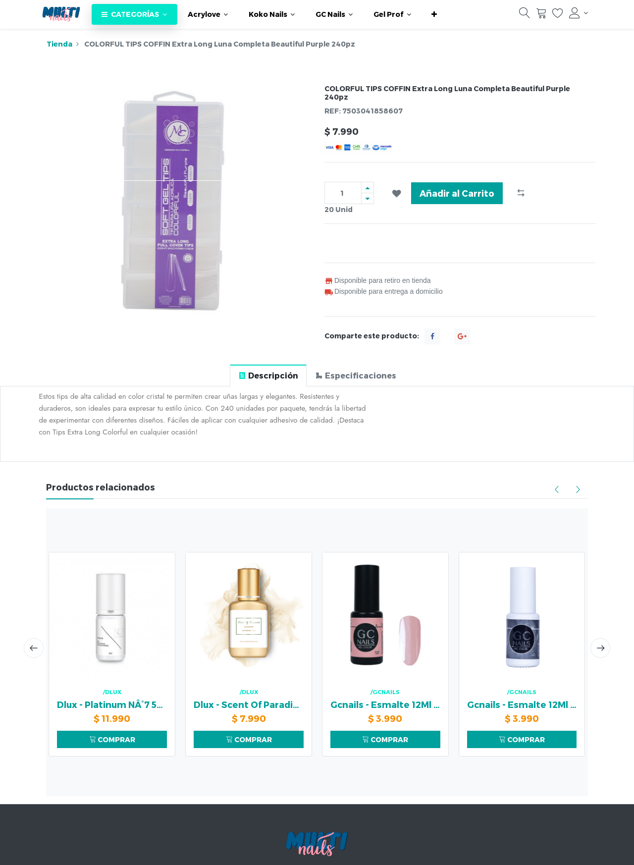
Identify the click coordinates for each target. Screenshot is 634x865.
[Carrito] (541, 15)
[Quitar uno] (367, 198)
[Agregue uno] (367, 187)
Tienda (59, 44)
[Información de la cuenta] (578, 12)
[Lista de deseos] (557, 15)
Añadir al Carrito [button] (457, 193)
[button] (434, 14)
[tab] (268, 375)
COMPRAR (112, 739)
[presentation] (34, 648)
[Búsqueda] (524, 15)
